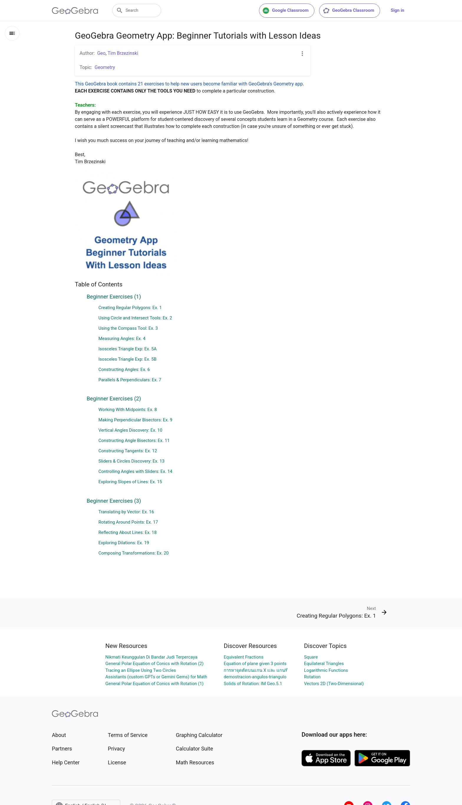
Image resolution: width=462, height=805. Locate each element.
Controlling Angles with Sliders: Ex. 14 (135, 471)
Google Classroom (285, 10)
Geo (101, 53)
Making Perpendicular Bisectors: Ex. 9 (135, 420)
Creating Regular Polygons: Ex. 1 (130, 307)
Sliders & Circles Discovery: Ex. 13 (131, 461)
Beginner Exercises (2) (114, 398)
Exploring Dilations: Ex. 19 (123, 542)
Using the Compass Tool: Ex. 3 (128, 328)
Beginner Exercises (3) (114, 501)
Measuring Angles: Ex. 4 (122, 338)
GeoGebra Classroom (348, 10)
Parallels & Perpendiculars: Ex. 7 (129, 379)
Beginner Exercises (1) (114, 296)
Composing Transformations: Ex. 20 (133, 553)
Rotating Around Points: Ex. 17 (128, 522)
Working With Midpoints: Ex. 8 (127, 409)
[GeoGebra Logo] (75, 10)
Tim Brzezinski (123, 53)
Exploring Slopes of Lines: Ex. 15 (130, 481)
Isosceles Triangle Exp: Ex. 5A (127, 349)
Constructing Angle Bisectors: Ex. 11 (134, 440)
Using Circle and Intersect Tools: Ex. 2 (135, 318)
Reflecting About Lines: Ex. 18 (127, 532)
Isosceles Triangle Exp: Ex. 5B (127, 359)
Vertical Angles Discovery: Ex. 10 (130, 430)
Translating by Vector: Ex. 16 (126, 511)
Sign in (397, 10)
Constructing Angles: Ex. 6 (124, 369)
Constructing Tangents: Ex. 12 (127, 450)
